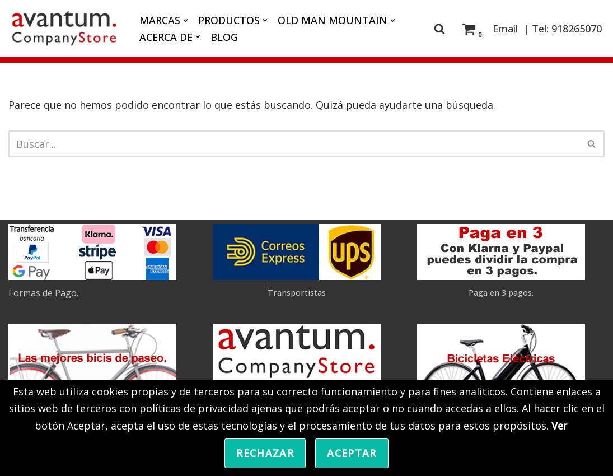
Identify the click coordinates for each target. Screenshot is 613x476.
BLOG (224, 37)
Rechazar (265, 453)
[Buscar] (439, 28)
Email (505, 28)
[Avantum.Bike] (64, 28)
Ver (559, 425)
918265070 (576, 28)
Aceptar (351, 453)
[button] (185, 20)
